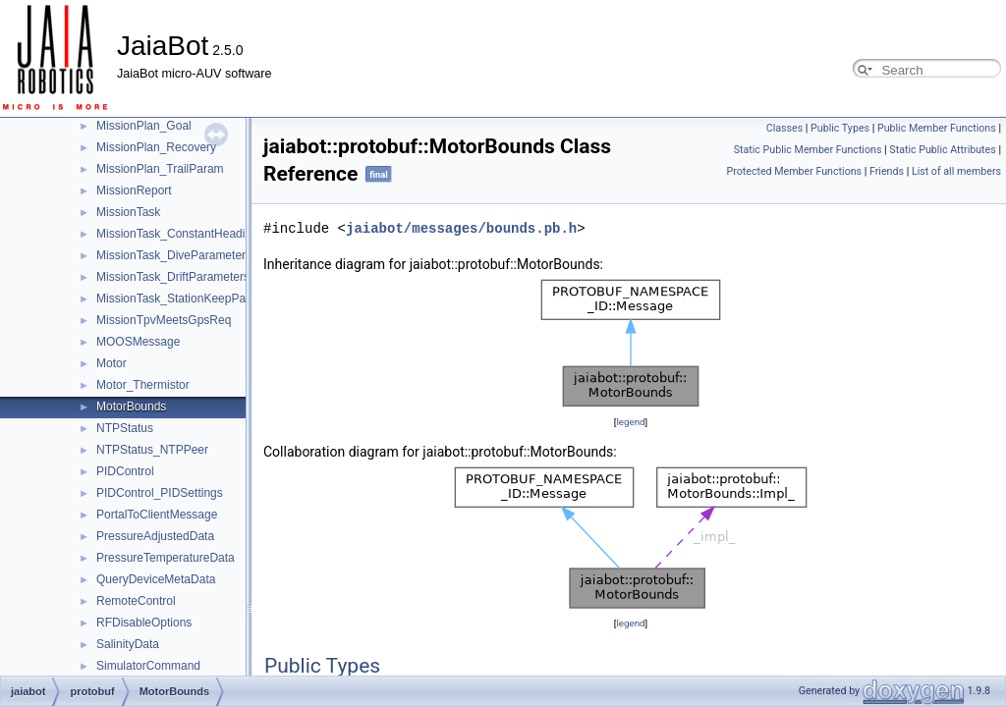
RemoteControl (136, 601)
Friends (886, 171)
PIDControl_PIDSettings (159, 493)
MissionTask (128, 212)
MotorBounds (131, 406)
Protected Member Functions (794, 171)
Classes (784, 128)
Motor (111, 363)
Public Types (839, 128)
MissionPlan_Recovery (156, 147)
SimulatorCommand (148, 666)
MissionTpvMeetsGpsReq (163, 320)
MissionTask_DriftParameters (173, 277)
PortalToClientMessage (156, 514)
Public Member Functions (936, 128)
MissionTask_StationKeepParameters (194, 298)
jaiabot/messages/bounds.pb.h (461, 228)
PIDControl (125, 471)
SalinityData (127, 644)
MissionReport (134, 190)
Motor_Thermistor (143, 385)
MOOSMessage (138, 342)
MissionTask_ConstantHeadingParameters (207, 234)
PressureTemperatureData (165, 558)
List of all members (956, 171)
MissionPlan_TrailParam (160, 169)
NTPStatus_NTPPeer (152, 450)
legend (630, 421)
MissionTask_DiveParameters (174, 255)
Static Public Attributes (942, 149)
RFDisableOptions (144, 622)
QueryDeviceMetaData (155, 579)
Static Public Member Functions (808, 149)
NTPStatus (124, 428)
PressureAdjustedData (155, 536)
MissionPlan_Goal (144, 126)
